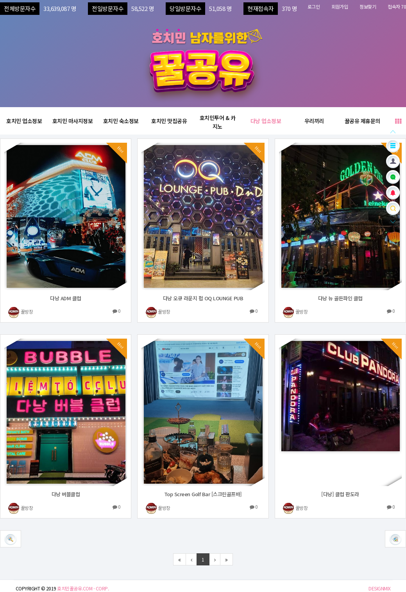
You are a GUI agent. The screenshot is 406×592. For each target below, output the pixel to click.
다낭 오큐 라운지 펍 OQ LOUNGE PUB (203, 298)
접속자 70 (397, 6)
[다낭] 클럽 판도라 (340, 494)
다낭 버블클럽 (66, 494)
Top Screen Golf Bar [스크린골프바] (203, 494)
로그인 (314, 6)
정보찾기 (367, 6)
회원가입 (339, 6)
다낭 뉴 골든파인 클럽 (340, 298)
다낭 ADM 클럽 (65, 298)
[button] (395, 538)
